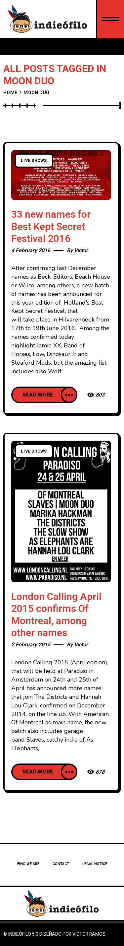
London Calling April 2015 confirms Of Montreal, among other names (56, 615)
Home (10, 92)
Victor (81, 251)
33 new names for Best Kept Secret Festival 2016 (51, 226)
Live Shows (34, 161)
